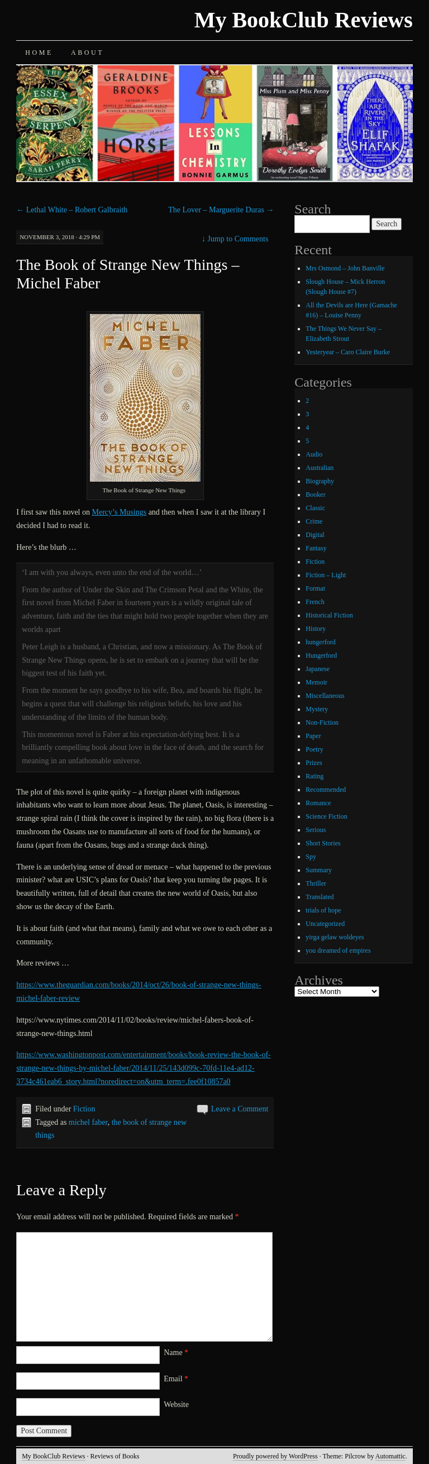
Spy (311, 857)
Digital (315, 535)
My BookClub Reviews (303, 19)
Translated (319, 897)
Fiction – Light (326, 575)
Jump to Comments (235, 239)
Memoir (316, 682)
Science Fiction (326, 816)
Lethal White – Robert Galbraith (71, 210)
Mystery (317, 709)
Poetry (314, 749)
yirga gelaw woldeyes (335, 937)
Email (176, 1379)
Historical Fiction (329, 615)
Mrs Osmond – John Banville (345, 268)
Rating (314, 776)
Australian (319, 468)
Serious (316, 830)
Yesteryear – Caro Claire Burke (348, 352)
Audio (314, 454)
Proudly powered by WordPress (275, 1456)
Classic (315, 508)
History (316, 629)
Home (39, 52)
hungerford (320, 642)
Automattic (390, 1456)
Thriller (316, 883)
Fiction (84, 1109)
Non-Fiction (322, 722)
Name (176, 1352)
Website (176, 1404)
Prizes (314, 763)
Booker (315, 494)
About (87, 52)
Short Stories (323, 843)
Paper (313, 736)
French (315, 602)
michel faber (88, 1122)
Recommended (326, 789)
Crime (314, 521)
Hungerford (321, 655)
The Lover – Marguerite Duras (221, 210)
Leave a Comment (240, 1109)
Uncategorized (325, 924)
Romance (318, 803)
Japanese (318, 669)
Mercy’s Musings (119, 512)
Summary (319, 870)
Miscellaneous (325, 696)
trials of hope (323, 910)
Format (315, 588)
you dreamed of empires (338, 950)
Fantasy (316, 548)
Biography (320, 481)
